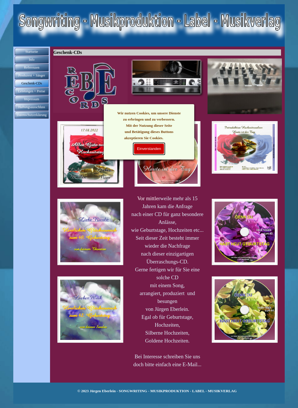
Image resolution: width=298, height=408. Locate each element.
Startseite (31, 52)
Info (31, 60)
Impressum (31, 99)
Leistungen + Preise (31, 91)
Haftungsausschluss (31, 107)
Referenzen (32, 67)
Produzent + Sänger (31, 75)
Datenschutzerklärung (31, 115)
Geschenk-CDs (31, 83)
